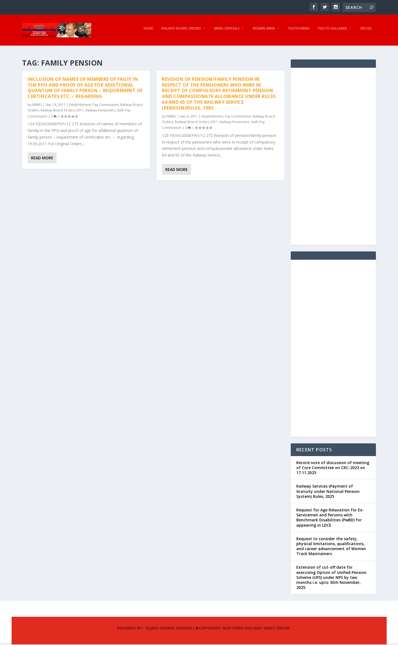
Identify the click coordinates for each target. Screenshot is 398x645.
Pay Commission (106, 105)
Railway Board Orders (181, 32)
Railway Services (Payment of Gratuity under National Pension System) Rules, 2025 (328, 492)
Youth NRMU (299, 32)
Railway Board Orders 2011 (62, 111)
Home (148, 32)
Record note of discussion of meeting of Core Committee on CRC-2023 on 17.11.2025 (332, 468)
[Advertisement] (333, 157)
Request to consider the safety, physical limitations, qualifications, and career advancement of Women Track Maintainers (331, 547)
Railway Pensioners (100, 111)
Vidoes (366, 32)
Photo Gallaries (332, 32)
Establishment (80, 105)
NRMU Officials (227, 32)
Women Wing (264, 32)
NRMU (37, 105)
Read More (42, 158)
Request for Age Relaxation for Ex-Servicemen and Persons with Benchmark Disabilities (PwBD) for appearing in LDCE (330, 518)
